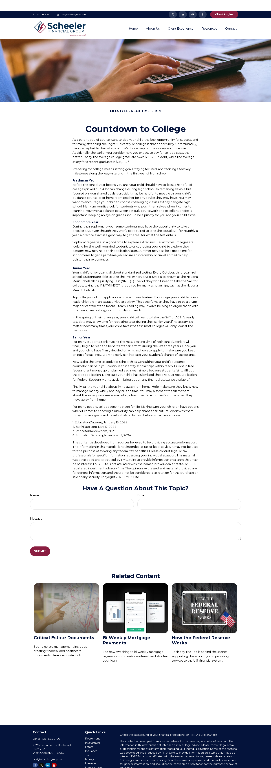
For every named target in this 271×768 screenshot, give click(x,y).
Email (141, 484)
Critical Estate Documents (64, 626)
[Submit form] (40, 540)
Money (89, 748)
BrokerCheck (209, 724)
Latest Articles (94, 756)
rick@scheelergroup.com (72, 3)
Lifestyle (90, 752)
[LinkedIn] (183, 3)
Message (36, 507)
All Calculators (93, 765)
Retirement (92, 727)
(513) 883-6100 (42, 3)
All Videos (91, 761)
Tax (87, 744)
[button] (133, 17)
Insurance (91, 740)
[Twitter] (173, 3)
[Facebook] (203, 3)
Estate (89, 736)
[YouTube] (193, 3)
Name (34, 484)
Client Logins (224, 3)
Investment (92, 732)
